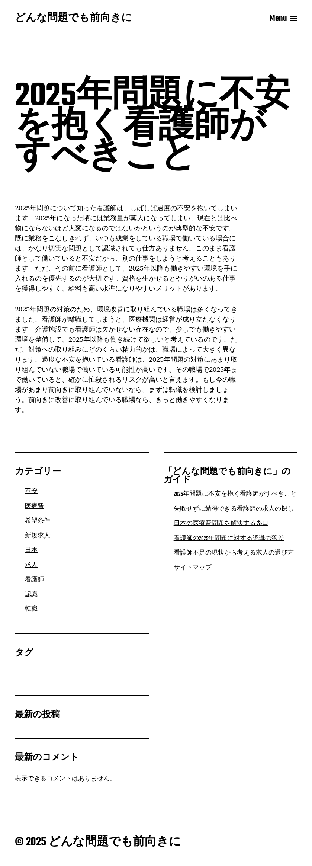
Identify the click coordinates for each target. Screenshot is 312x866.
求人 (31, 565)
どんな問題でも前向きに (73, 18)
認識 (31, 594)
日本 (31, 550)
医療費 (34, 506)
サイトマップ (193, 567)
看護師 (34, 579)
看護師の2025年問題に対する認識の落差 (229, 538)
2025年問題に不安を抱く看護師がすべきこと (235, 494)
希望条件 (37, 521)
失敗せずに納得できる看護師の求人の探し (234, 509)
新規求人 (37, 535)
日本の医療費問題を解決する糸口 (221, 523)
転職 (31, 609)
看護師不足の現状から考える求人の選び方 (234, 553)
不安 (31, 491)
